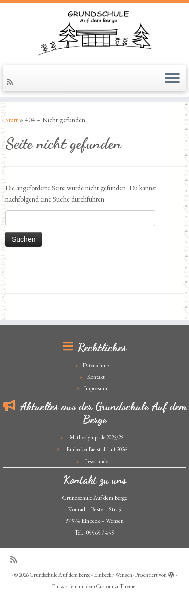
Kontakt (96, 376)
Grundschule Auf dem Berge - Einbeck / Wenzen (81, 574)
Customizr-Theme (115, 586)
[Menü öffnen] (172, 78)
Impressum (95, 388)
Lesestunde (96, 461)
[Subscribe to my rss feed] (11, 81)
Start (11, 119)
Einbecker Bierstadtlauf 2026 (96, 449)
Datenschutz (96, 365)
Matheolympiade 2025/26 (96, 437)
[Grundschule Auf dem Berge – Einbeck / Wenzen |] (94, 33)
